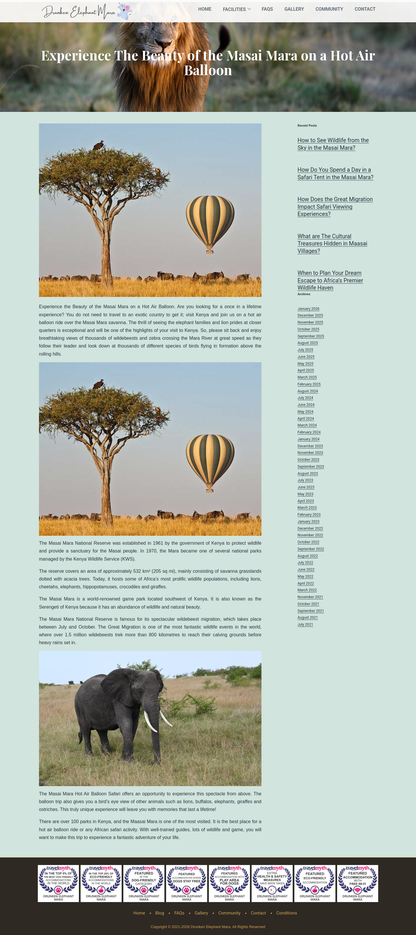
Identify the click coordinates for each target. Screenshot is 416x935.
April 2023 (306, 501)
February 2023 (309, 515)
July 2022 (305, 563)
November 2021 (310, 598)
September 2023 (311, 467)
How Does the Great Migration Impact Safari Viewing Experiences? (336, 206)
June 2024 (306, 405)
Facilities (234, 9)
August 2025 (308, 343)
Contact (365, 9)
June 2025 (306, 357)
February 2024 (309, 433)
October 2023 (308, 460)
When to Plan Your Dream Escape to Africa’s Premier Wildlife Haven (331, 281)
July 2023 (305, 481)
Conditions (286, 911)
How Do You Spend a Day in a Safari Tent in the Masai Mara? (336, 172)
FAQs (267, 9)
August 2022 (308, 556)
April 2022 (306, 584)
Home (204, 9)
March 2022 (307, 591)
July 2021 (305, 625)
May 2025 (305, 364)
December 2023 (310, 446)
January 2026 (309, 309)
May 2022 (305, 577)
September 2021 (311, 611)
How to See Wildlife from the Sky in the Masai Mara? (334, 142)
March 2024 (307, 426)
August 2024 (308, 391)
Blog (159, 911)
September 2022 (311, 549)
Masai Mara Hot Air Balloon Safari (84, 791)
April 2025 (306, 371)
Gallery (294, 9)
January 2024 (309, 439)
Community (329, 9)
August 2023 (308, 474)
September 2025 (311, 337)
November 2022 (310, 536)
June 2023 (306, 488)
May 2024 (305, 412)
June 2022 (306, 570)
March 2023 (307, 508)
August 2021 (308, 618)
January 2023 (309, 522)
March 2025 (307, 378)
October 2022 (308, 543)
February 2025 (309, 384)
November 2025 (310, 323)
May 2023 (305, 494)
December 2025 (310, 316)
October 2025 (308, 330)
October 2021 (308, 604)
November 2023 (310, 453)
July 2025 (305, 350)
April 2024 (306, 419)
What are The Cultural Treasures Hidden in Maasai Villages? (333, 243)
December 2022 (310, 529)
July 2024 (305, 398)
